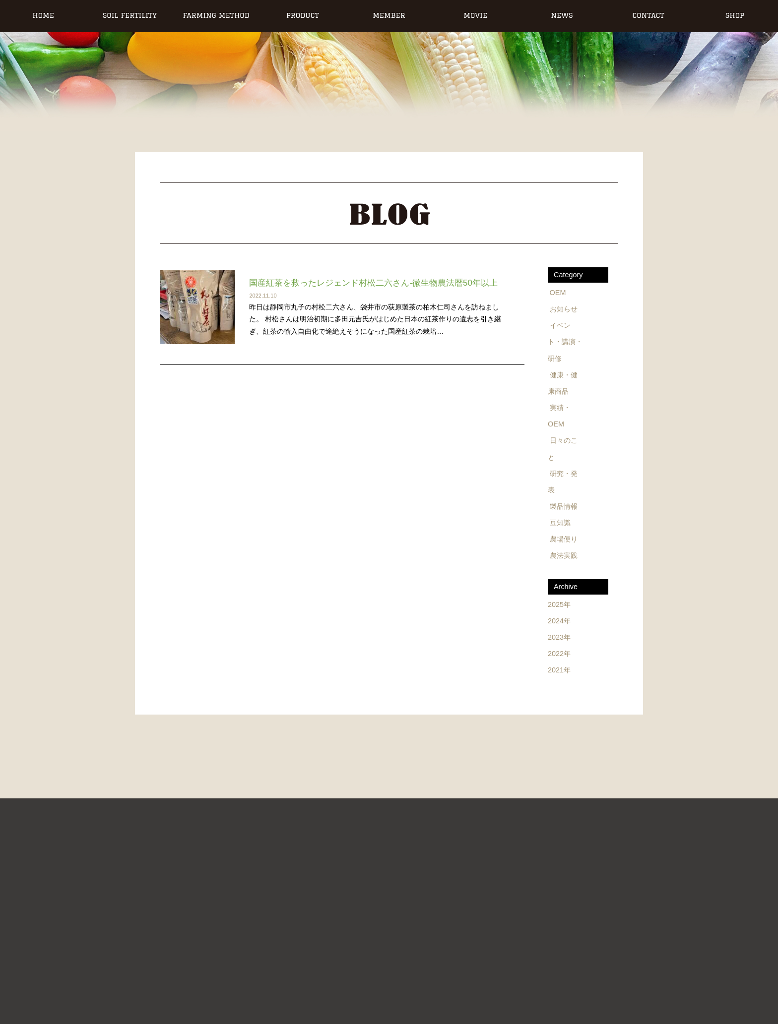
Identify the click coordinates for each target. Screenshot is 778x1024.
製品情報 (564, 506)
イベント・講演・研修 (565, 341)
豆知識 (560, 523)
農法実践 (564, 555)
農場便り (564, 539)
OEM (558, 293)
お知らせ (564, 309)
